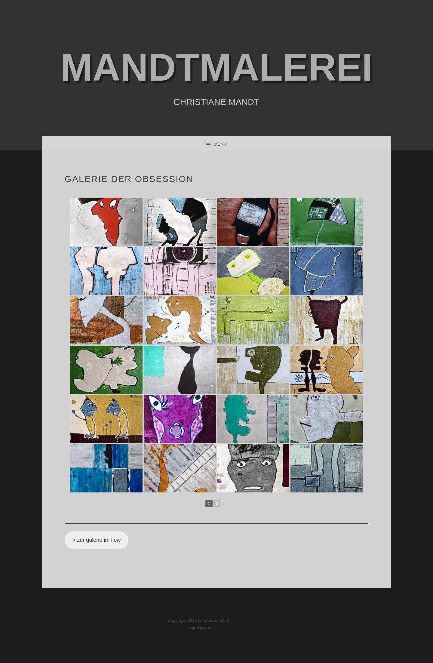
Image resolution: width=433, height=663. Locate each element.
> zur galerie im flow (96, 540)
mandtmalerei (216, 67)
